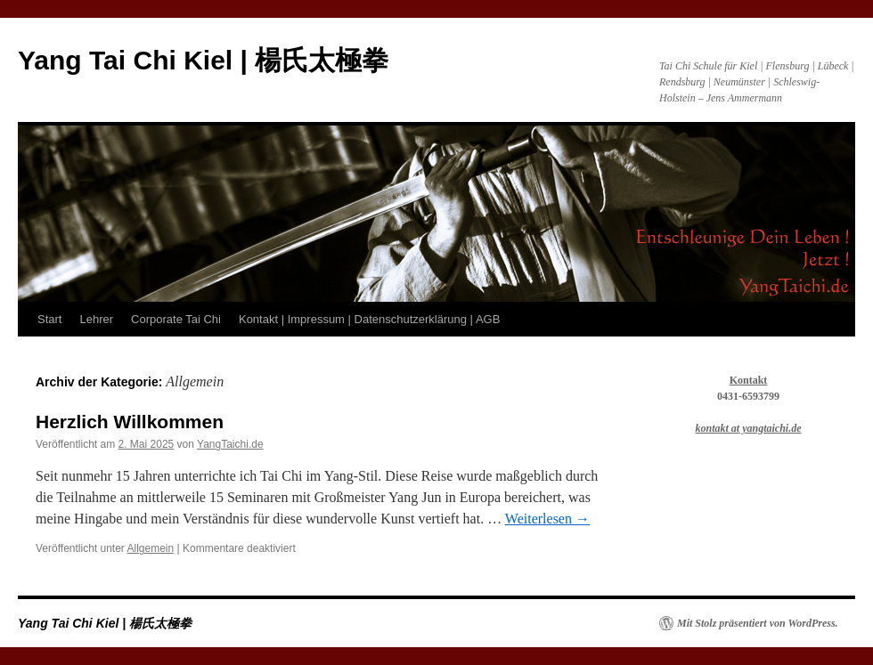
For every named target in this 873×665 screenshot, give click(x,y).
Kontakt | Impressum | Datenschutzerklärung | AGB (369, 319)
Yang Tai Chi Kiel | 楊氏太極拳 (203, 60)
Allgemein (151, 548)
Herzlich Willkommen (130, 421)
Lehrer (96, 319)
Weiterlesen (547, 518)
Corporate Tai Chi (176, 319)
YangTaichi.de (230, 444)
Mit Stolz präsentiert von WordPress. (757, 623)
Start (49, 319)
